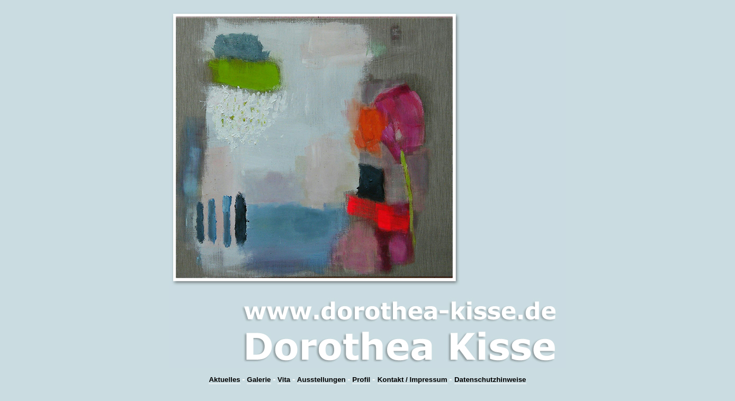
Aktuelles (224, 380)
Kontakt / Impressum (412, 380)
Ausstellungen (321, 380)
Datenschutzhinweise (490, 380)
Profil (361, 380)
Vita (283, 380)
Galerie (259, 380)
